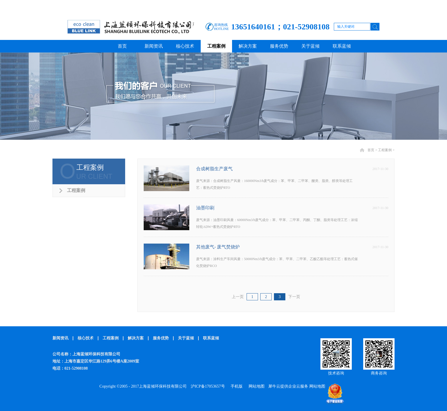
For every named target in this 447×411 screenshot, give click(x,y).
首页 (122, 46)
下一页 (294, 297)
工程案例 (385, 150)
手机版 (236, 386)
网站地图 (256, 386)
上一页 (238, 297)
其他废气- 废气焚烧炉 (218, 246)
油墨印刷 (205, 207)
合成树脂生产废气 (214, 168)
